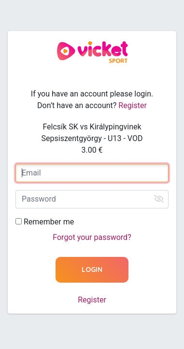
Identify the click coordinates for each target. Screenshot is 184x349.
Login (92, 269)
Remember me (49, 221)
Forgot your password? (92, 237)
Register (132, 105)
